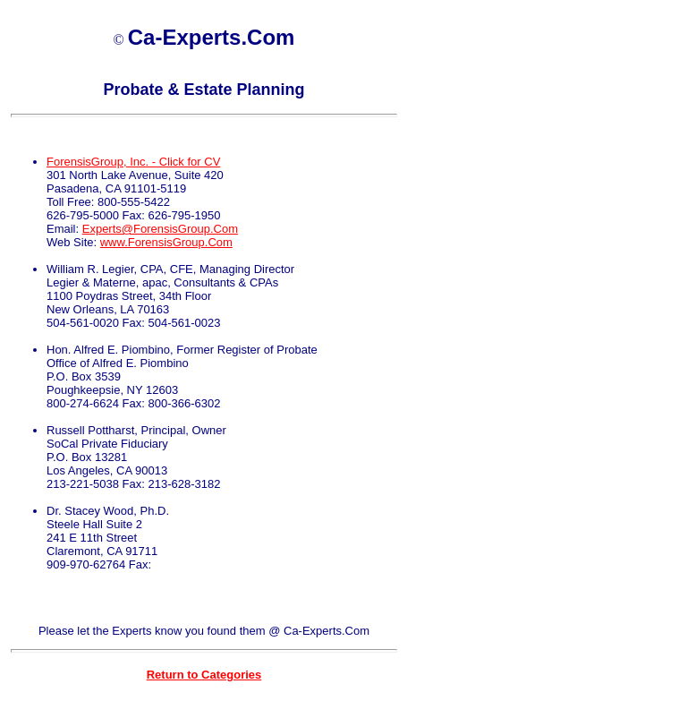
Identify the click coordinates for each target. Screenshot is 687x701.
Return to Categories (204, 674)
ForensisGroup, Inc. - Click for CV (133, 161)
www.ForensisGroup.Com (166, 242)
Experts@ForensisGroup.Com (160, 228)
